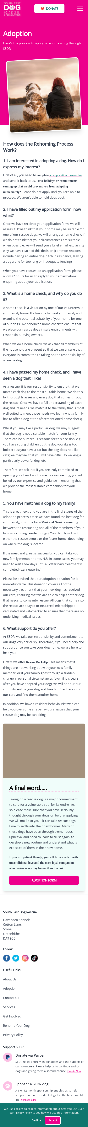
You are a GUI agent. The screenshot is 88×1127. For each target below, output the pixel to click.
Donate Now (74, 1071)
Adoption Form (44, 880)
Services (9, 1007)
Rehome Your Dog (16, 1025)
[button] (80, 8)
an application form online (65, 175)
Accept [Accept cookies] (52, 1120)
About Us (10, 979)
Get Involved (12, 1016)
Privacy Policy (13, 1035)
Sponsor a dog (28, 1099)
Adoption (10, 988)
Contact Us (11, 998)
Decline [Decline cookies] (36, 1120)
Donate (49, 8)
